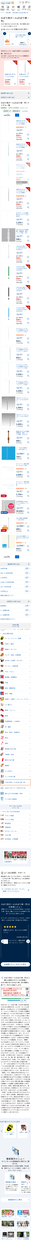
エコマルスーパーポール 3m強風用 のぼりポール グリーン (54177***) (22, 349)
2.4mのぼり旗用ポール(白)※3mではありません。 (22, 537)
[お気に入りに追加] (26, 45)
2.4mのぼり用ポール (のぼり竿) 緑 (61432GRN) (21, 268)
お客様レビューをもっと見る (15, 964)
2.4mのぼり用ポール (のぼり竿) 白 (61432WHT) (21, 248)
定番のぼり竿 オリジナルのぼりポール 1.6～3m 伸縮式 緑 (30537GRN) (21, 145)
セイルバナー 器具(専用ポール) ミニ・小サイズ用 (22, 483)
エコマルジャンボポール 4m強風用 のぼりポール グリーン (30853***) (22, 383)
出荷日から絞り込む (8, 97)
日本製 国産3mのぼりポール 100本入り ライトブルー (22, 503)
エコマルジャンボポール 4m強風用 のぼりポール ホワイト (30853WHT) (22, 366)
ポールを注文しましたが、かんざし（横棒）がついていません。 (13, 890)
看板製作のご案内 (15, 1200)
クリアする (25, 111)
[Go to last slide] (3, 941)
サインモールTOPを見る (11, 811)
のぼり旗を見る (7, 633)
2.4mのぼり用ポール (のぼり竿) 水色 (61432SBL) (21, 309)
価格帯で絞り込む (7, 93)
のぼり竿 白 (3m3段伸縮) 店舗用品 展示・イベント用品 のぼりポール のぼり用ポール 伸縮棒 (22, 231)
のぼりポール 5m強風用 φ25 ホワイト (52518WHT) (22, 214)
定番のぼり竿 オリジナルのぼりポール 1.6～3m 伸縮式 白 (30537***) (21, 122)
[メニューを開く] (29, 2)
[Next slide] (28, 39)
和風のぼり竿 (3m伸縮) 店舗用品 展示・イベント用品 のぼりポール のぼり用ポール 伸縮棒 (22, 433)
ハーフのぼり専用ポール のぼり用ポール (22, 448)
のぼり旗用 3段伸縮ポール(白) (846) (22, 519)
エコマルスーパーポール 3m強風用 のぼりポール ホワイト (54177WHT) (22, 330)
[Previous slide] (3, 39)
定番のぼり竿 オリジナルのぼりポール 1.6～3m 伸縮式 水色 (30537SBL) (21, 166)
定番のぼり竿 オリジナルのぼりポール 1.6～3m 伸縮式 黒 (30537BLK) (21, 191)
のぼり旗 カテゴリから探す (10, 1121)
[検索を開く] (17, 2)
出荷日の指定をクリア (7, 619)
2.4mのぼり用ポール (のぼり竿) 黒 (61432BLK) (21, 289)
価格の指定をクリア (7, 595)
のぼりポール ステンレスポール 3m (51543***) (22, 399)
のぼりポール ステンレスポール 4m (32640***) (22, 416)
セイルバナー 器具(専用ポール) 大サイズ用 (22, 464)
